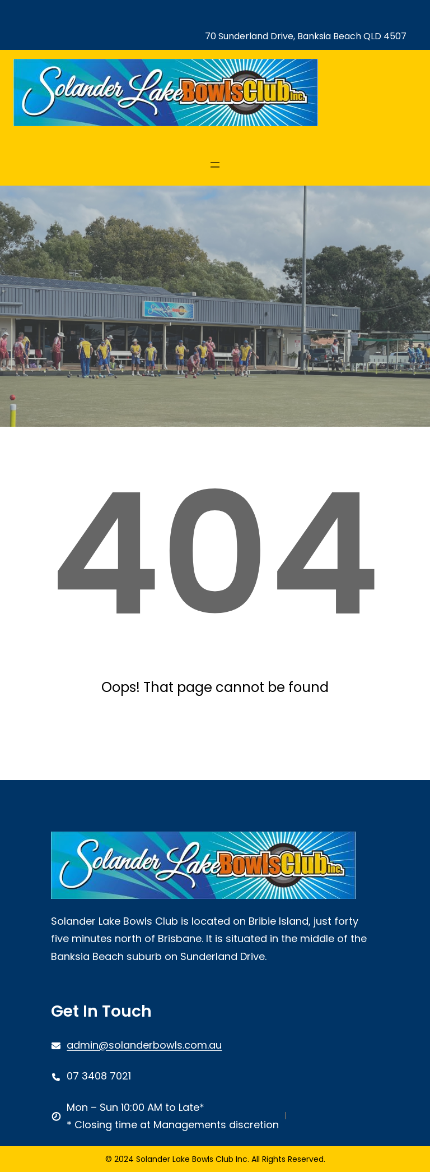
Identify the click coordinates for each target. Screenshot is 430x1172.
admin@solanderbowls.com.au (144, 1045)
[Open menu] (215, 165)
